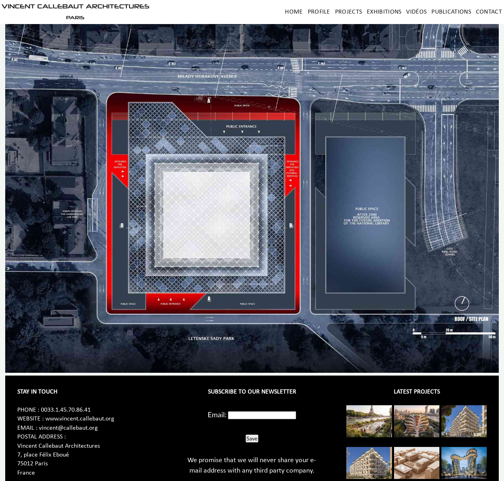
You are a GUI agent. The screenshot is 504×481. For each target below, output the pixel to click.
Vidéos (416, 12)
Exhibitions (384, 12)
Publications (451, 12)
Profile (319, 12)
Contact (489, 12)
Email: (217, 414)
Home (294, 12)
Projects (348, 12)
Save (251, 438)
